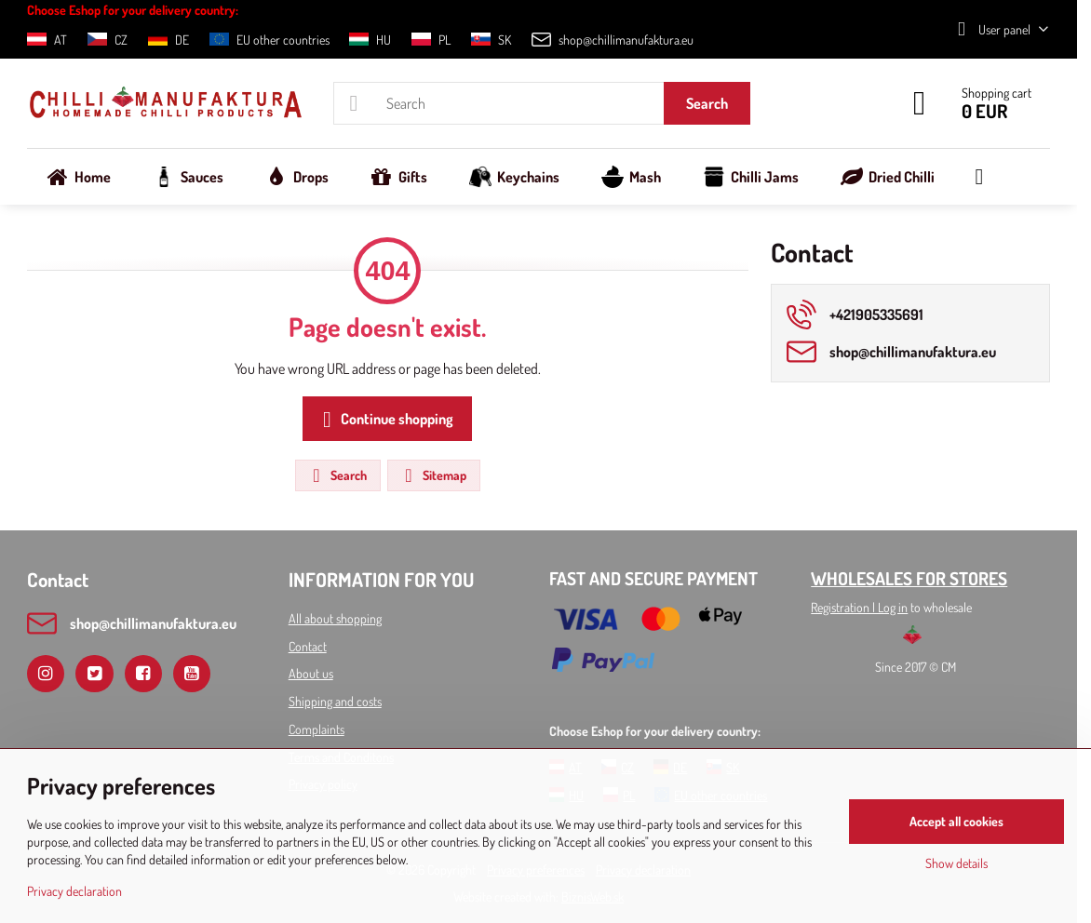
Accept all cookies (956, 821)
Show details (956, 863)
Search (707, 103)
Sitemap (432, 475)
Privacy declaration (74, 891)
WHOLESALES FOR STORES (909, 578)
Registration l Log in (859, 607)
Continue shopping (384, 419)
